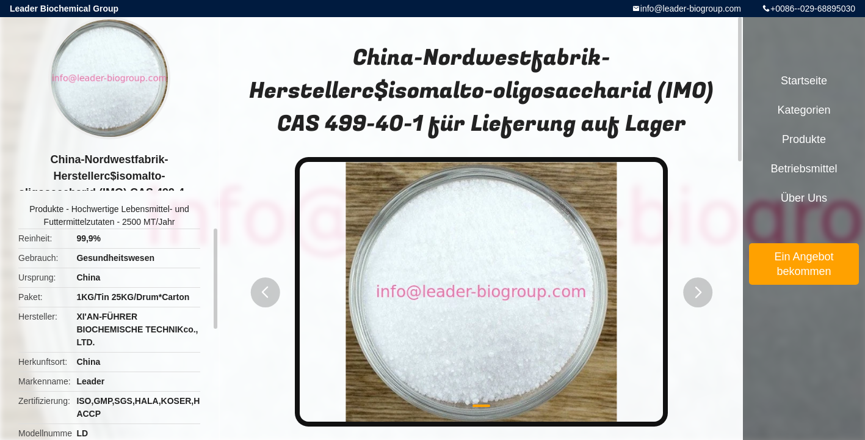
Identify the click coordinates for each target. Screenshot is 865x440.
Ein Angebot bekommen (803, 264)
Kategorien (803, 110)
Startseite (804, 81)
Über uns (804, 198)
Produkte (46, 209)
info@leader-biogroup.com (690, 8)
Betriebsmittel (803, 169)
